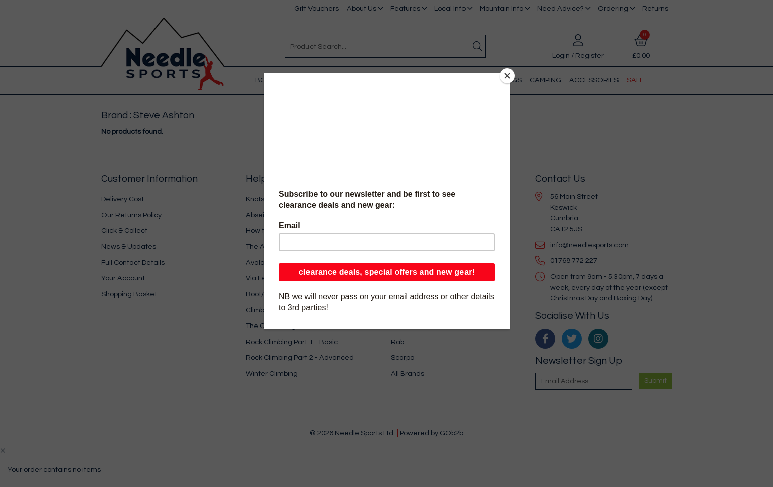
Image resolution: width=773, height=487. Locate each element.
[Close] (507, 75)
